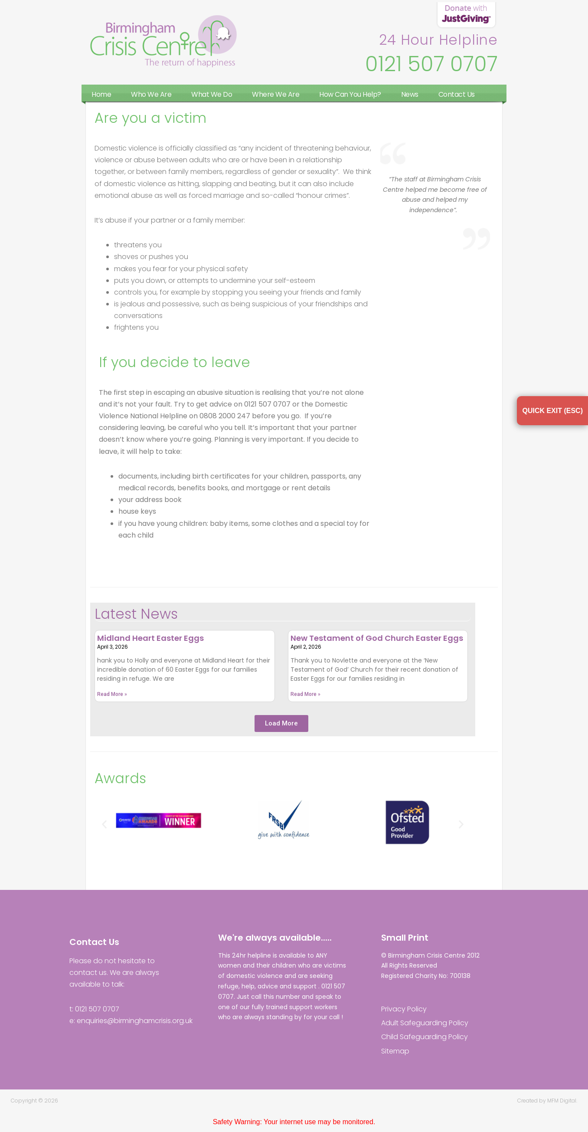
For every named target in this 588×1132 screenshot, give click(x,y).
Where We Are (275, 94)
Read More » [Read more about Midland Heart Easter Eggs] (112, 694)
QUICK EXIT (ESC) (552, 410)
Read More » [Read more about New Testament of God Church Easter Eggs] (305, 694)
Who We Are (151, 94)
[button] (281, 723)
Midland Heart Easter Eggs (150, 638)
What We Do (211, 94)
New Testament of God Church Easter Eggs (377, 638)
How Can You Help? (350, 94)
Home (101, 94)
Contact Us (456, 94)
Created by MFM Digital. (547, 1100)
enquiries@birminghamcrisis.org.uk (135, 1021)
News (409, 94)
